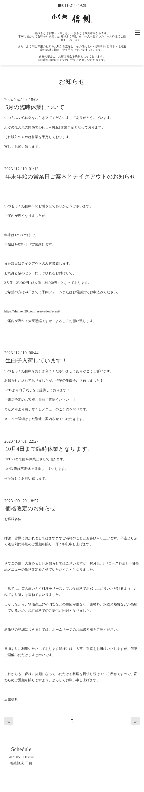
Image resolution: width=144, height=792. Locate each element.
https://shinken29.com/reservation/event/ (32, 311)
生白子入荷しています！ (36, 360)
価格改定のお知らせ (30, 508)
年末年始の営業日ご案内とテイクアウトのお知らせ (70, 176)
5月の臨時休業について (35, 107)
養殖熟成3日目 (21, 763)
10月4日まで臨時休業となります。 (49, 449)
